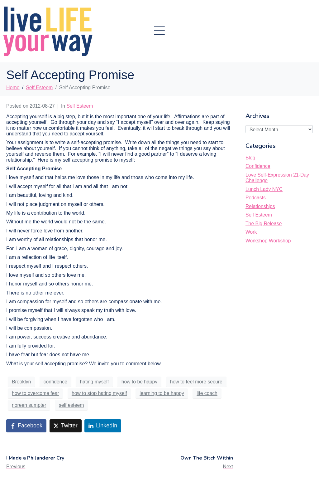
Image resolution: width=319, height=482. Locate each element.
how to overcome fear (35, 393)
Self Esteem (80, 106)
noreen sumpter (29, 405)
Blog (250, 157)
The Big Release (263, 223)
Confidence (257, 166)
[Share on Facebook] (26, 425)
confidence (55, 381)
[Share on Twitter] (66, 425)
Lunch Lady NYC (264, 189)
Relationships (260, 206)
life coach (207, 393)
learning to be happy (162, 393)
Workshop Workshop (268, 240)
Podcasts (255, 197)
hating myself (94, 381)
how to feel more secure (196, 381)
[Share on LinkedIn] (102, 425)
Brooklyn (21, 381)
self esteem (71, 405)
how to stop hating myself (99, 393)
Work (251, 232)
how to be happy (139, 381)
